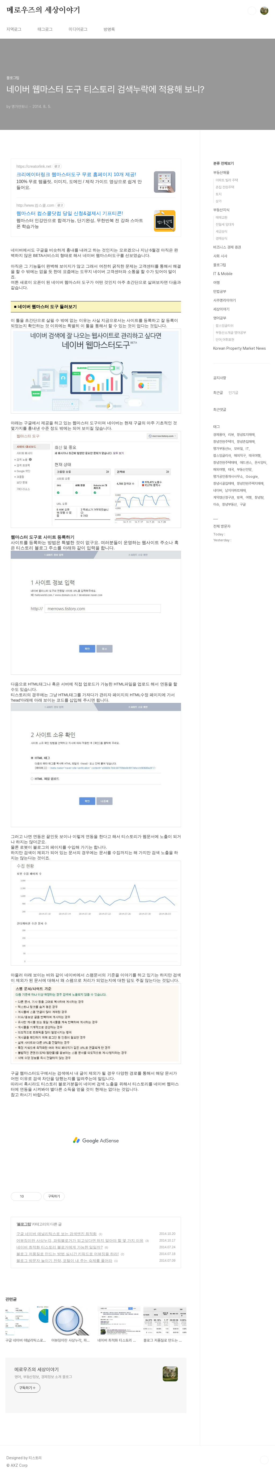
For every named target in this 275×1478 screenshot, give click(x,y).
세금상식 (221, 231)
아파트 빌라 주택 (227, 180)
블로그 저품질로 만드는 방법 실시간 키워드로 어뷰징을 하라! (67, 1254)
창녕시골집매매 (223, 483)
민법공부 (219, 291)
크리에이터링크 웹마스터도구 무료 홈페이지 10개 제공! (76, 174)
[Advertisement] (96, 1140)
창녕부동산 (229, 504)
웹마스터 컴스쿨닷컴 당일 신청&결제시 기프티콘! (69, 213)
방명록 (109, 29)
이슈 (216, 504)
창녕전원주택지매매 (250, 483)
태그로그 (45, 29)
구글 (243, 504)
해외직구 (240, 456)
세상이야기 (221, 309)
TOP (264, 1460)
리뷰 (231, 435)
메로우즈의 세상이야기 (43, 10)
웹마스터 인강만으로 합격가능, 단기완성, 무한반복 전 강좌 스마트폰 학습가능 (79, 223)
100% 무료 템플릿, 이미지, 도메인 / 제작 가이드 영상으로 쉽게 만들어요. (79, 184)
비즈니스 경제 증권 (227, 247)
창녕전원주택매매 (225, 463)
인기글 (233, 393)
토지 (219, 194)
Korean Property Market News (239, 348)
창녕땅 (259, 497)
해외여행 (219, 470)
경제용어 (219, 435)
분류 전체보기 (223, 163)
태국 (231, 470)
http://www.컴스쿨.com (35, 205)
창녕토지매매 (246, 435)
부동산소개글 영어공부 (231, 333)
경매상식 (221, 238)
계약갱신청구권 (223, 497)
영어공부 (219, 318)
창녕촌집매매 (246, 442)
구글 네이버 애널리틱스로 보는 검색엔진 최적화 (56, 1234)
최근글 (218, 393)
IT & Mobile (223, 274)
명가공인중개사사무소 (228, 477)
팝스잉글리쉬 (224, 326)
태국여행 (254, 456)
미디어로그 (78, 29)
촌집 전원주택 (225, 187)
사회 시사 (220, 256)
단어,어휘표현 (225, 340)
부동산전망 (244, 470)
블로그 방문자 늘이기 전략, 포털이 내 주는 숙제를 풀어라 (64, 1260)
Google (252, 477)
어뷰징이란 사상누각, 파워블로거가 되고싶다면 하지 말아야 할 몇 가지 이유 (79, 1240)
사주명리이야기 (224, 300)
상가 (219, 201)
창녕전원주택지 (223, 442)
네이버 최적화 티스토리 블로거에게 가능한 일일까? (59, 1247)
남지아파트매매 (235, 490)
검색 (252, 11)
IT (247, 449)
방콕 (240, 497)
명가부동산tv (222, 449)
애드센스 (246, 463)
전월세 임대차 (225, 224)
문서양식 (260, 463)
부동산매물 (221, 172)
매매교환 (221, 218)
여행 (216, 282)
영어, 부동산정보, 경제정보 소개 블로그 (43, 1377)
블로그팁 (24, 1224)
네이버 (217, 490)
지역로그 (13, 29)
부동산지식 (221, 210)
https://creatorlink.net (33, 166)
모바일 (238, 449)
